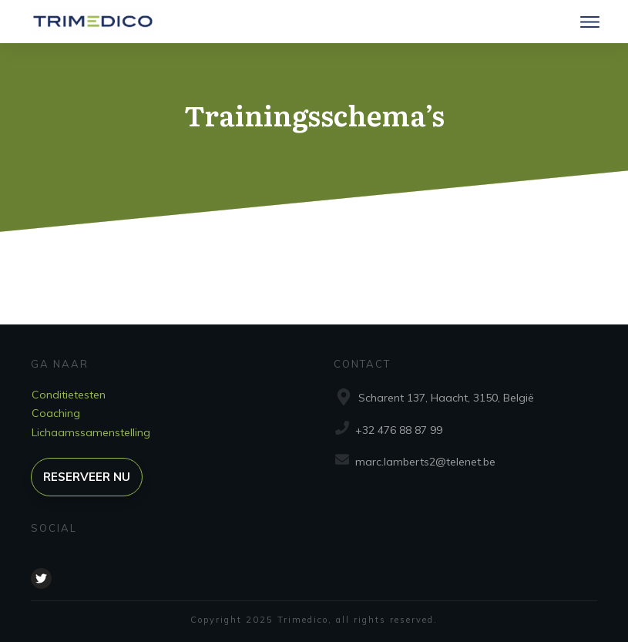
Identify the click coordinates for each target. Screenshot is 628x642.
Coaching (56, 413)
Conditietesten (69, 395)
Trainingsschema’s (314, 114)
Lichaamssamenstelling (91, 432)
